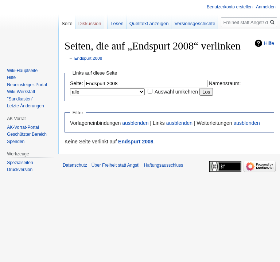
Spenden (15, 141)
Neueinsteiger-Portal (27, 84)
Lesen (116, 23)
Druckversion (19, 169)
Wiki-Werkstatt (21, 91)
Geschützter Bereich (27, 134)
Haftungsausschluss (163, 165)
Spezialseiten (20, 162)
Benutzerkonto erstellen (230, 6)
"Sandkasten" (20, 99)
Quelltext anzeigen (149, 23)
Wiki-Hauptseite (22, 70)
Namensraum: (225, 83)
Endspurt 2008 (88, 58)
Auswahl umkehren (176, 92)
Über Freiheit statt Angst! (116, 165)
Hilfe (269, 43)
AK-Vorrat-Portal (23, 127)
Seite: (76, 83)
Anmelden (266, 6)
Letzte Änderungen (25, 105)
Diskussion (89, 23)
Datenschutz (75, 165)
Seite (67, 23)
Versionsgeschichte (194, 23)
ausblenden (135, 123)
